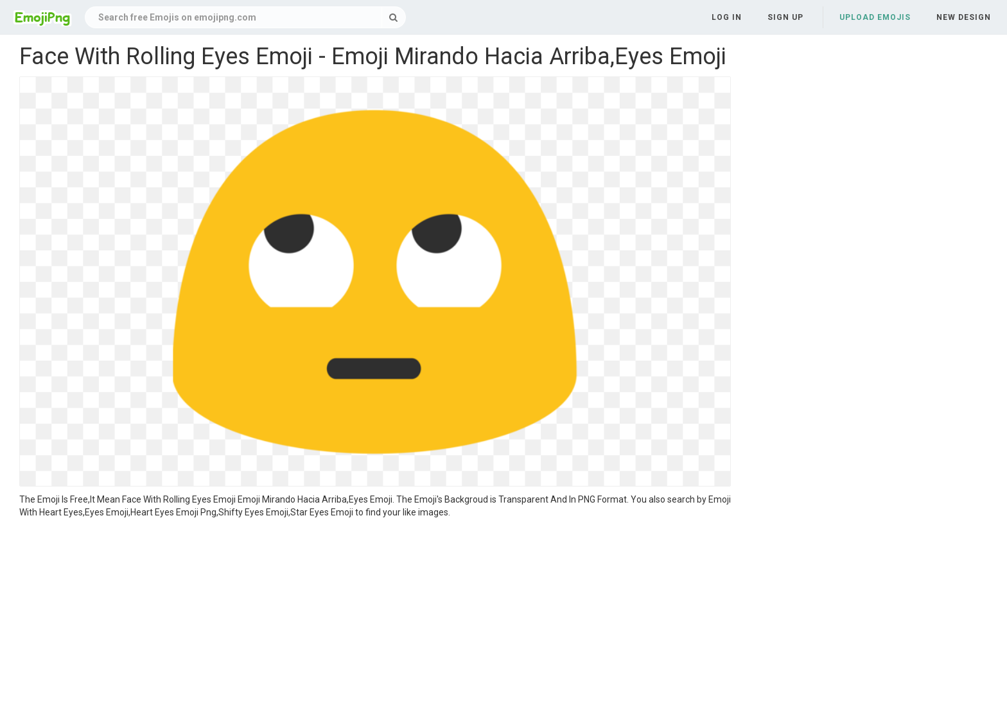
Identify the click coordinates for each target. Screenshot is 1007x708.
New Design (963, 17)
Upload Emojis (875, 17)
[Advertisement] (375, 615)
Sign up (785, 17)
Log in (727, 17)
